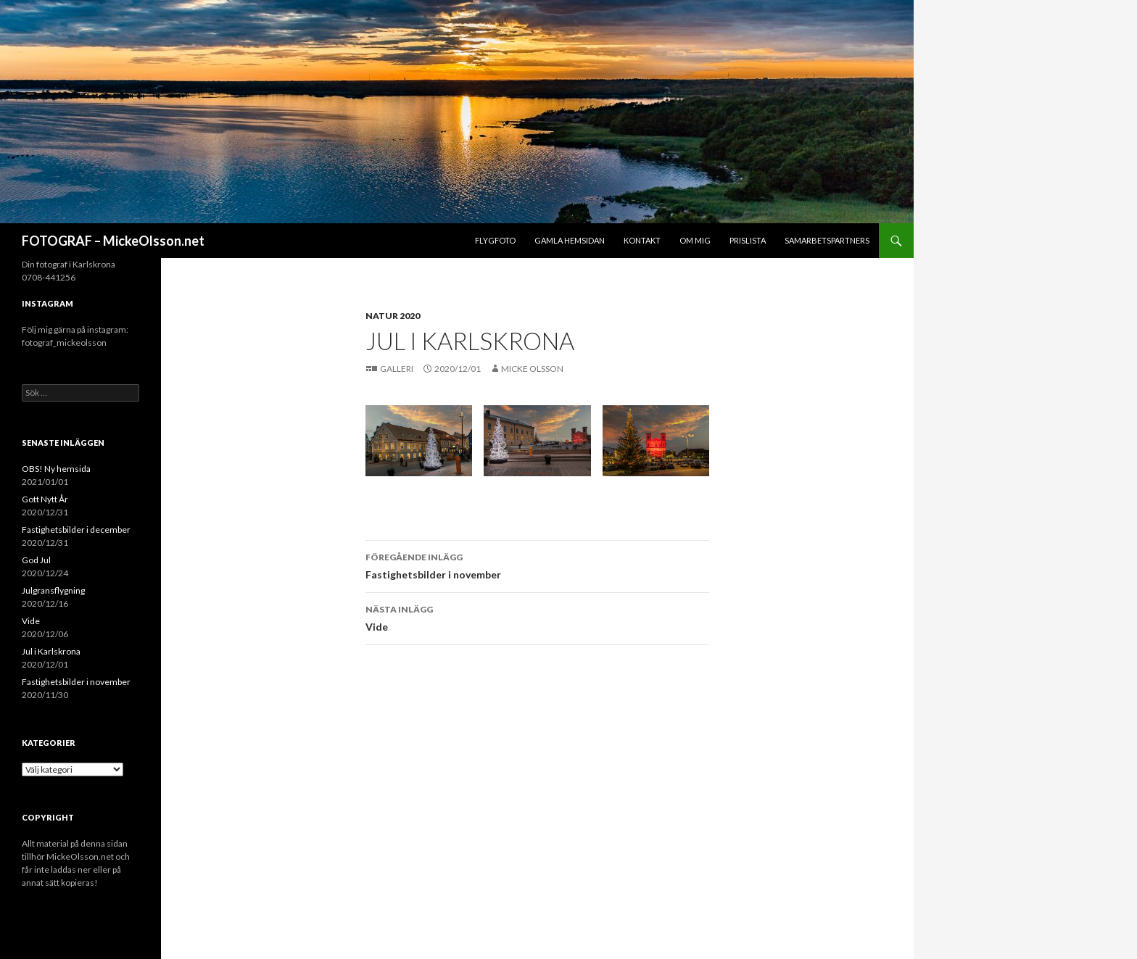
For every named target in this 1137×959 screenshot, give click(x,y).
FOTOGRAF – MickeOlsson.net (113, 241)
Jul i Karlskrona (51, 651)
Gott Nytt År (45, 499)
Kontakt (642, 240)
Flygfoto (495, 240)
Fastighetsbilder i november (537, 565)
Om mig (695, 240)
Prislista (747, 240)
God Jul (36, 560)
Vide (537, 617)
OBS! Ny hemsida (56, 468)
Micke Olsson (532, 368)
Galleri (397, 368)
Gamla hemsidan (569, 240)
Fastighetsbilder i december (76, 529)
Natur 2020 (392, 315)
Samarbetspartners (827, 240)
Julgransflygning (53, 590)
